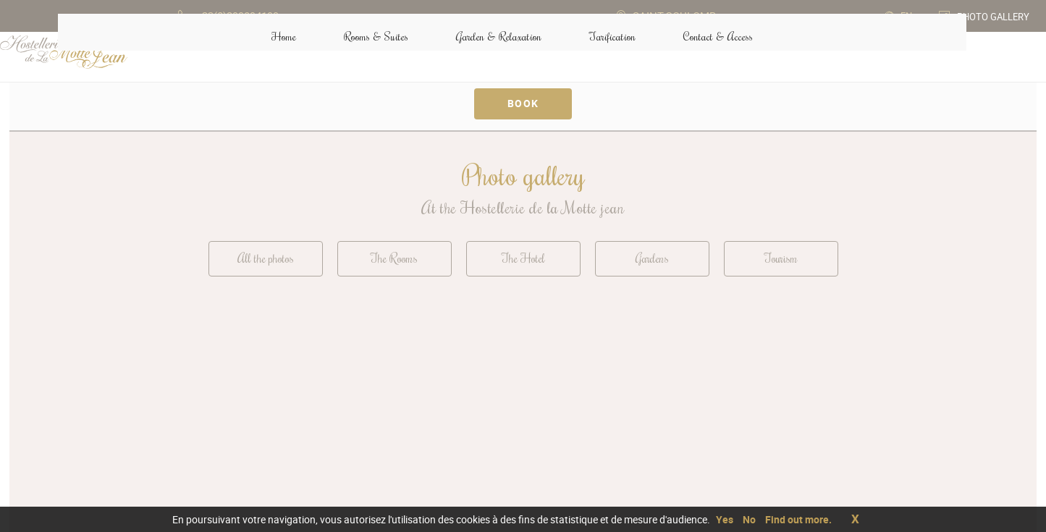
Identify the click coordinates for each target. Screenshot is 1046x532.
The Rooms (394, 259)
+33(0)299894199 (716, 413)
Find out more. (798, 519)
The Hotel (523, 259)
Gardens (652, 259)
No (749, 519)
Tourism (781, 259)
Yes (724, 519)
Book (523, 103)
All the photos (265, 259)
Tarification (601, 57)
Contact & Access (714, 436)
